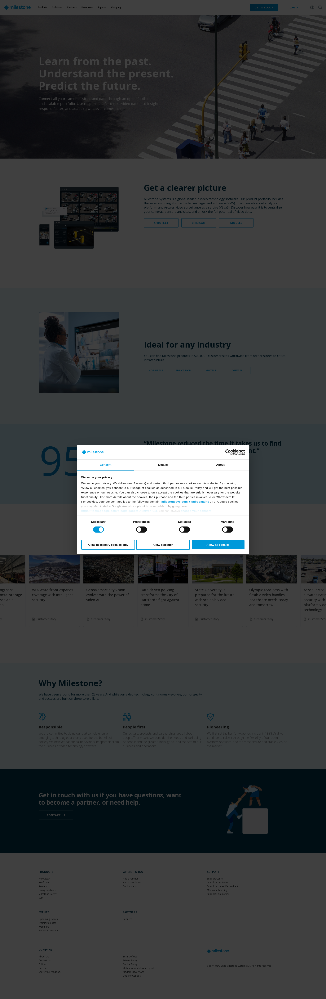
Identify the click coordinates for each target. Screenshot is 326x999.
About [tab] (220, 464)
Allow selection (162, 545)
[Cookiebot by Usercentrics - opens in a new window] (228, 452)
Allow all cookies (218, 545)
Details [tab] (163, 464)
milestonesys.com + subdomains (185, 501)
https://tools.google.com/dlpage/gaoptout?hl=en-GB (119, 511)
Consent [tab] (106, 464)
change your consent (196, 511)
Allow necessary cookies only (108, 545)
